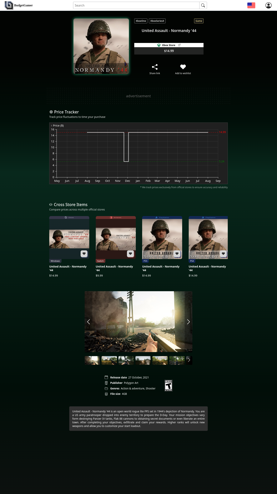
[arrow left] (88, 322)
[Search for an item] (136, 5)
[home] (19, 5)
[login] (268, 5)
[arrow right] (188, 322)
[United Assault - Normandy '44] (69, 247)
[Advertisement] (138, 96)
